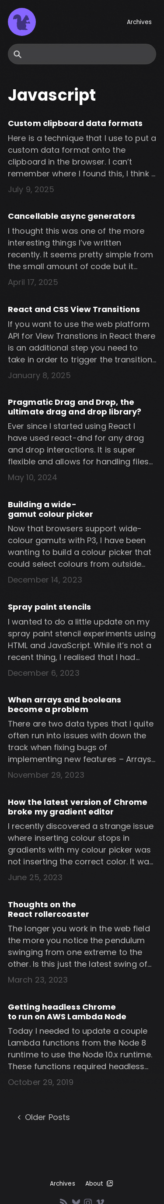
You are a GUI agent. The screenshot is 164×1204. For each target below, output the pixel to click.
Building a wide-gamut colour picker (50, 509)
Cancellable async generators (71, 216)
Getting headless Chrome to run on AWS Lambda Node (67, 1011)
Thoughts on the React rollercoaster (48, 909)
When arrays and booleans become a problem (64, 704)
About (100, 1183)
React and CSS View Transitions (74, 309)
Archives (139, 22)
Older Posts (43, 1117)
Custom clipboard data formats (75, 123)
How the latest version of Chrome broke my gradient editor (77, 807)
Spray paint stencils (49, 606)
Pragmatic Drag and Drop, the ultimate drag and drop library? (74, 407)
